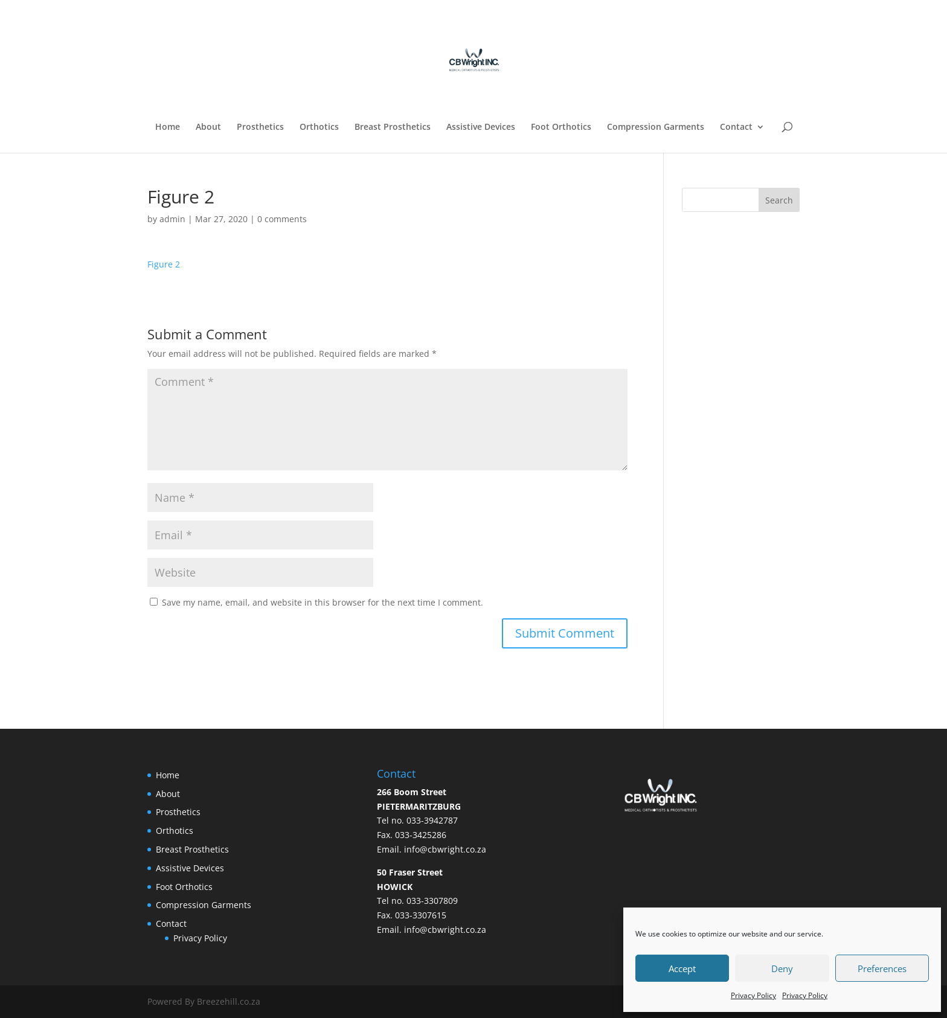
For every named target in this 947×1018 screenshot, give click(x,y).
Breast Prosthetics (393, 127)
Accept (682, 968)
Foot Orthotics (561, 127)
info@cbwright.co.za (445, 849)
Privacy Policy (753, 995)
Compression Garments (655, 127)
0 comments (282, 219)
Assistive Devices (480, 127)
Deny (782, 968)
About (208, 127)
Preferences (882, 968)
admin (172, 219)
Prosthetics (260, 127)
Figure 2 (163, 264)
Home (167, 127)
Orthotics (319, 127)
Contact (736, 127)
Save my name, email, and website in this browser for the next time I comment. (322, 602)
